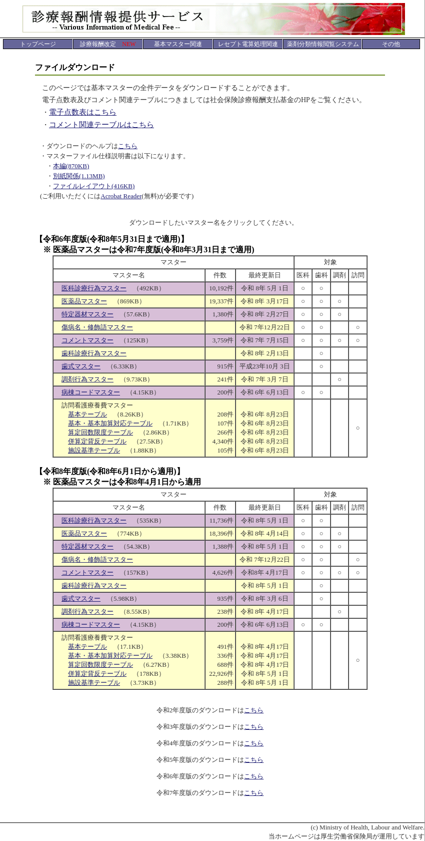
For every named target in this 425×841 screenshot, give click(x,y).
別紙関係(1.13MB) (79, 176)
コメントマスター (88, 340)
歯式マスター (81, 366)
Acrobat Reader (121, 196)
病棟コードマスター (91, 392)
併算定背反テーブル (97, 441)
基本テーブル (87, 414)
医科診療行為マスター (94, 288)
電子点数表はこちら (82, 112)
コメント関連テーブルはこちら (101, 125)
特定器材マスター (88, 314)
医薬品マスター (84, 301)
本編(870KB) (71, 166)
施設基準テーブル (94, 450)
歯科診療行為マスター (94, 353)
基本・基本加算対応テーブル (110, 423)
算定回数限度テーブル (100, 432)
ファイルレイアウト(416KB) (93, 186)
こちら (128, 146)
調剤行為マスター (88, 379)
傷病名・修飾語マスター (97, 327)
